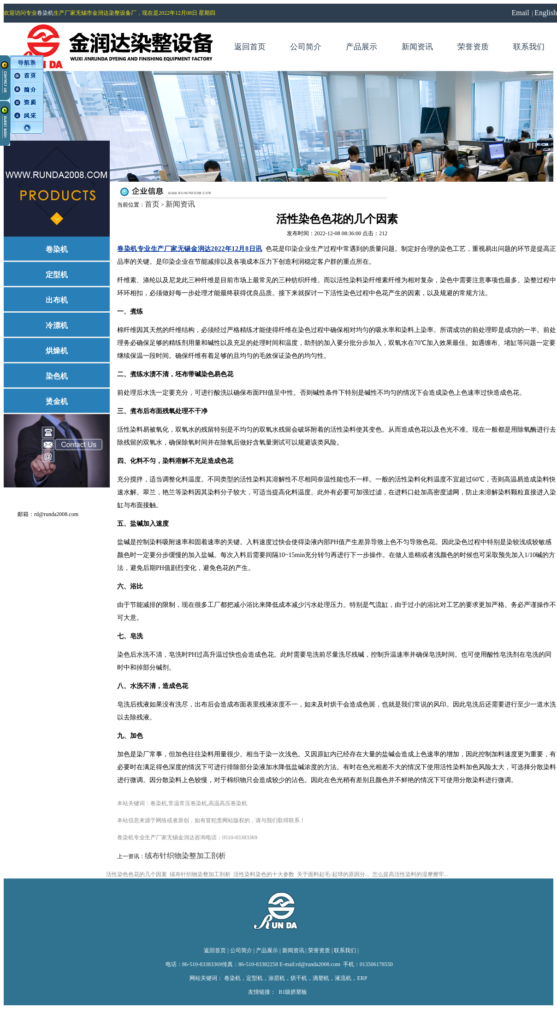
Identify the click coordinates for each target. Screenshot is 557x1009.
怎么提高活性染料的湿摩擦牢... (410, 874)
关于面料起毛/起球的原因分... (333, 874)
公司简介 (241, 950)
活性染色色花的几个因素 (136, 874)
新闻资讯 (180, 204)
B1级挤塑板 (292, 992)
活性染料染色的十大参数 (263, 874)
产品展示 (267, 950)
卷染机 (45, 13)
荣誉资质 (319, 950)
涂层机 (276, 978)
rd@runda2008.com (57, 514)
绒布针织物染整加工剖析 (185, 856)
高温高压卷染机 (227, 803)
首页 (152, 204)
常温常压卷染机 (187, 803)
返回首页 (215, 950)
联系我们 (345, 950)
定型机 (254, 978)
